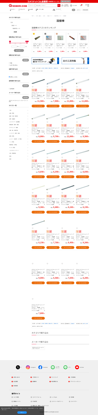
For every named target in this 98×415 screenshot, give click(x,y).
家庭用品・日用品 (13, 144)
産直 (10, 159)
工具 (11, 22)
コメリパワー (74, 401)
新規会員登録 (85, 9)
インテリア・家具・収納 (14, 133)
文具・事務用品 (12, 153)
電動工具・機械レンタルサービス (41, 405)
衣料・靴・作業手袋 (13, 130)
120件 (87, 68)
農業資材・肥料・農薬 (14, 124)
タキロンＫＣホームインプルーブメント (38, 348)
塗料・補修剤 (12, 118)
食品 (10, 156)
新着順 (46, 68)
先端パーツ (14, 25)
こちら (40, 408)
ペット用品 (11, 141)
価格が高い (56, 68)
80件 (84, 68)
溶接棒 (15, 32)
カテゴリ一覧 (12, 9)
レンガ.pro (54, 397)
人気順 (42, 68)
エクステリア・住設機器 (14, 121)
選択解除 (25, 60)
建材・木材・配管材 (13, 116)
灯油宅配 (35, 401)
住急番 (72, 397)
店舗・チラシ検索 (39, 9)
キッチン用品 (12, 147)
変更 (73, 9)
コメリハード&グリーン (57, 401)
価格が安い (51, 68)
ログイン (78, 9)
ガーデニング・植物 (13, 127)
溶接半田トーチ (16, 28)
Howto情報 (30, 9)
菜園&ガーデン (17, 401)
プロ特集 (15, 405)
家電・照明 (11, 136)
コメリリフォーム (37, 397)
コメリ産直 (16, 397)
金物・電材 (11, 113)
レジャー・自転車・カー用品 (15, 139)
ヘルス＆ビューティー (14, 150)
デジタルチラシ (22, 9)
